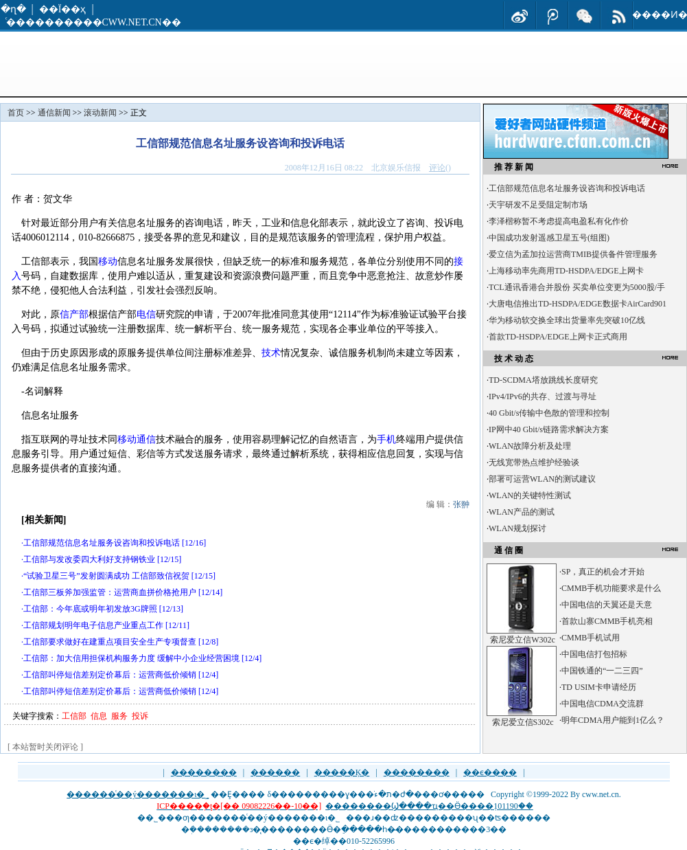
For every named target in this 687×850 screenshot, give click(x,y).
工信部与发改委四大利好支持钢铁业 (89, 559)
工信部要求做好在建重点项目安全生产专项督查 (109, 642)
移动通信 (136, 439)
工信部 (74, 716)
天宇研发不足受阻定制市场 (538, 205)
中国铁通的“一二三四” (602, 670)
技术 (271, 353)
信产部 (74, 314)
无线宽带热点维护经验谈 (534, 462)
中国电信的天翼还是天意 (606, 604)
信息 (99, 716)
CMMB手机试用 (590, 637)
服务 (119, 716)
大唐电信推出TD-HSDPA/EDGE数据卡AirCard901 (577, 304)
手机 (386, 439)
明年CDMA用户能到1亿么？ (612, 720)
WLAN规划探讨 (517, 528)
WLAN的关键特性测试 (530, 495)
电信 (146, 314)
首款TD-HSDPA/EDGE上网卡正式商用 (558, 337)
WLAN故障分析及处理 (530, 446)
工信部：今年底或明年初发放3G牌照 (90, 609)
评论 (437, 167)
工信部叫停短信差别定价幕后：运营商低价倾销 (109, 675)
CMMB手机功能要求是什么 (611, 588)
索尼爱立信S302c (523, 722)
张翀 (461, 504)
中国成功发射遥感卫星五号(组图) (549, 238)
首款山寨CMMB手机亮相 (607, 621)
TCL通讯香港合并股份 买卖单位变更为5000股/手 (577, 287)
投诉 (140, 716)
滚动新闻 (100, 113)
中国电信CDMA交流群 (602, 703)
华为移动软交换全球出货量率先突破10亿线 (567, 320)
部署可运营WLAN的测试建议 (542, 479)
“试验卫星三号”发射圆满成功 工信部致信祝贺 (106, 576)
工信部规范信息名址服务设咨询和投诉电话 (101, 543)
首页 (16, 113)
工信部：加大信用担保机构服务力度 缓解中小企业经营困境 (131, 658)
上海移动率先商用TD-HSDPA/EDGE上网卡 (566, 271)
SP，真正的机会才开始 (602, 572)
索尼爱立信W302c (522, 640)
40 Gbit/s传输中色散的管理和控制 (549, 413)
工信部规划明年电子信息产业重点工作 (93, 625)
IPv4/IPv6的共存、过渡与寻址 (542, 396)
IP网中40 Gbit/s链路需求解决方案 (549, 429)
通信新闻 (54, 113)
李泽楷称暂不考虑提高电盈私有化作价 (559, 221)
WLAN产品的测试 (522, 512)
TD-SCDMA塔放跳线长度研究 (543, 380)
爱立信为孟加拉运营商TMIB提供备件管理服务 (573, 254)
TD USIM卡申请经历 (598, 687)
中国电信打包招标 (594, 654)
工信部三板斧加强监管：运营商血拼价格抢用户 (109, 592)
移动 (107, 261)
